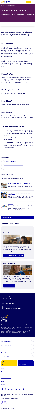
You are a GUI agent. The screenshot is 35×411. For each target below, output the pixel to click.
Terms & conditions (6, 378)
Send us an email (10, 303)
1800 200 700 (9, 298)
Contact (3, 368)
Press (2, 371)
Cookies (3, 384)
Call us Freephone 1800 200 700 (14, 255)
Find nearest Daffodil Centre (13, 308)
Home (2, 5)
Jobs (2, 374)
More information (9, 285)
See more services (7, 217)
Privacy (3, 381)
